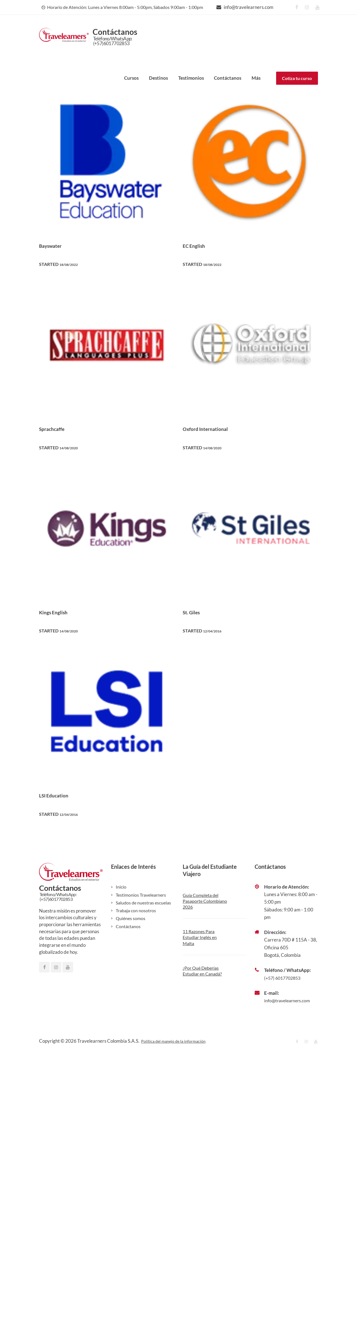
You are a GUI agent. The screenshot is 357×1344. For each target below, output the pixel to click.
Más (256, 78)
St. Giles (194, 612)
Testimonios (191, 78)
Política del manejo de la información (178, 1041)
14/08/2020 (71, 447)
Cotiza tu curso (297, 78)
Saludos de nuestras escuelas (145, 903)
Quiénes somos (131, 918)
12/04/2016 (214, 630)
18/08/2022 (71, 264)
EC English (197, 245)
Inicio (121, 887)
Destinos (158, 78)
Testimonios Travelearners (143, 895)
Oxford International (212, 428)
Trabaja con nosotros (137, 910)
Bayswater (54, 245)
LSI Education (58, 795)
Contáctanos (227, 78)
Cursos (131, 78)
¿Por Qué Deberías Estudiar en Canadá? (204, 971)
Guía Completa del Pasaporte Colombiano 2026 (201, 901)
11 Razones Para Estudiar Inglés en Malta (201, 937)
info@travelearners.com (248, 7)
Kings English (57, 612)
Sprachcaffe (56, 428)
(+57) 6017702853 (284, 978)
